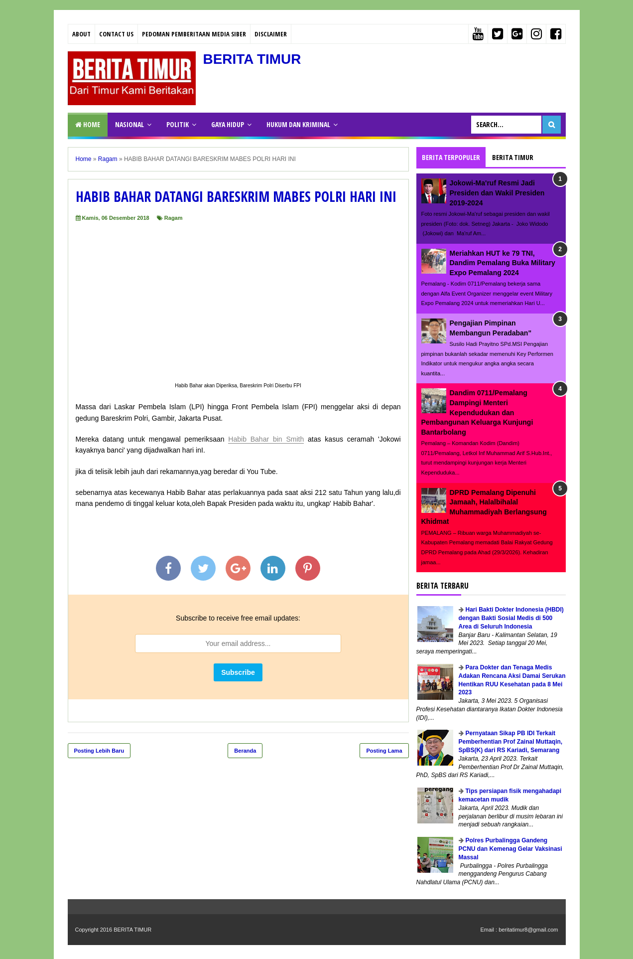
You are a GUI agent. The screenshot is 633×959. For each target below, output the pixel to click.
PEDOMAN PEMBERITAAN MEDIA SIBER (194, 33)
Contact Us (116, 33)
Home (87, 124)
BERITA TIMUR (252, 59)
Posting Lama (384, 751)
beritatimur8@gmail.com (528, 930)
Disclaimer (270, 33)
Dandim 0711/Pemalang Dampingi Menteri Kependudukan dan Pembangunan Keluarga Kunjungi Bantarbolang (477, 412)
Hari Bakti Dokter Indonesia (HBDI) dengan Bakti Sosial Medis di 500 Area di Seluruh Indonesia (511, 618)
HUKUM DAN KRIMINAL (298, 124)
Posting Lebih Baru (99, 751)
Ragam (173, 218)
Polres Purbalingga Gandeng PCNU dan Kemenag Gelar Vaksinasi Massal (510, 849)
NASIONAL (129, 124)
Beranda (245, 751)
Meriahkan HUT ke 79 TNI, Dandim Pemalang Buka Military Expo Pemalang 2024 (502, 263)
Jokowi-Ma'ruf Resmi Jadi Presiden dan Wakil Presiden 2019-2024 (497, 192)
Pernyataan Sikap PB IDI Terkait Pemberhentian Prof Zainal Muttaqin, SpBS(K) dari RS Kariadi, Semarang (511, 742)
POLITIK (177, 124)
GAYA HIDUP (227, 124)
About (81, 33)
